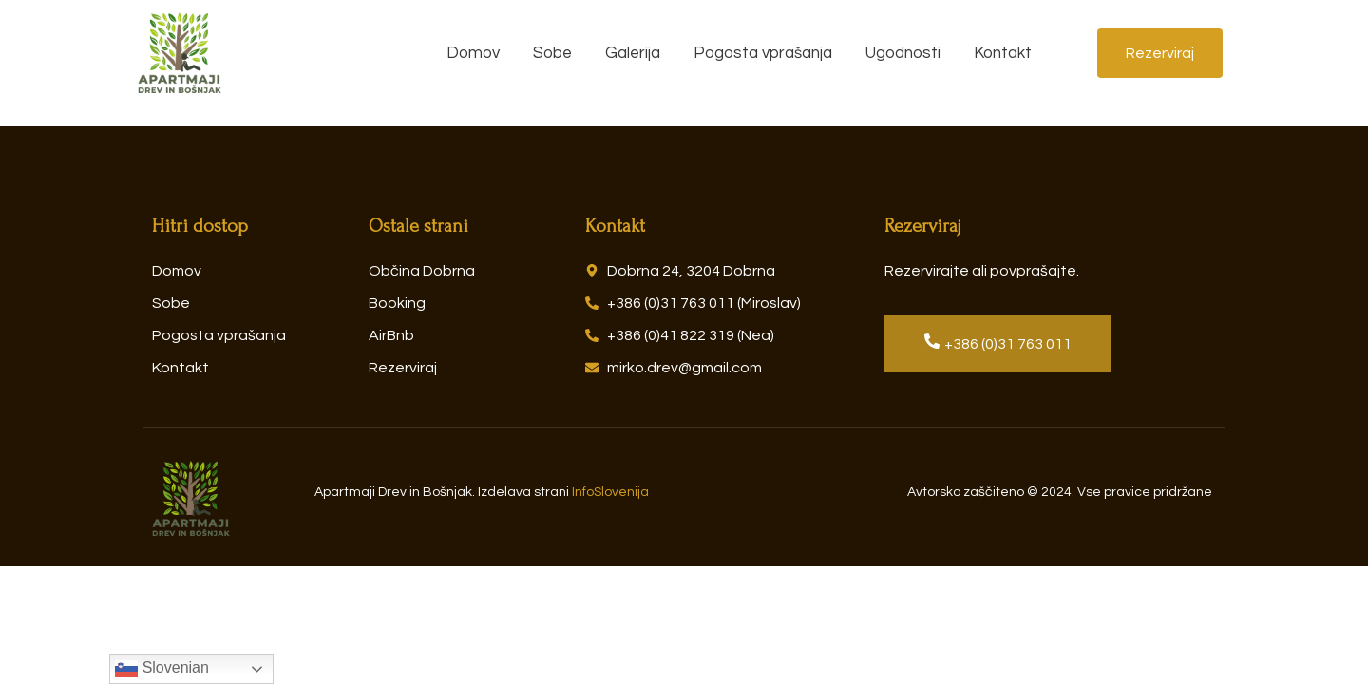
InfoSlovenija (610, 492)
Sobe (552, 53)
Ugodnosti (902, 53)
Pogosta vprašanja (763, 53)
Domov (473, 53)
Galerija (632, 53)
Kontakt (1003, 53)
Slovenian (162, 668)
